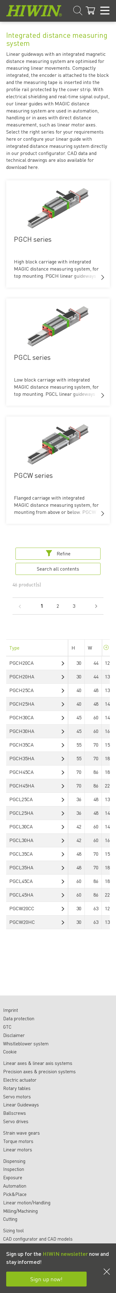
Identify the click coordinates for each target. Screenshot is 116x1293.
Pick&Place (15, 1194)
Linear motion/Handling (26, 1202)
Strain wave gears (21, 1133)
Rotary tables (17, 1088)
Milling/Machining (20, 1211)
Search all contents (58, 568)
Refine (58, 553)
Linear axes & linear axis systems (37, 1063)
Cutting (10, 1219)
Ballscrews (14, 1113)
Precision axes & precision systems (39, 1071)
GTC (7, 1027)
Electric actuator (20, 1080)
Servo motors (17, 1096)
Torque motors (18, 1141)
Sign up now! (46, 1278)
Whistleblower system (26, 1043)
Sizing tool (13, 1230)
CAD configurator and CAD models (38, 1239)
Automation (14, 1186)
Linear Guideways (21, 1104)
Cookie (10, 1051)
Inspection (13, 1169)
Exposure (12, 1177)
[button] (102, 277)
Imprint (10, 1010)
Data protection (18, 1018)
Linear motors (17, 1149)
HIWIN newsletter (65, 1253)
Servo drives (15, 1121)
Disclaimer (14, 1035)
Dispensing (14, 1161)
